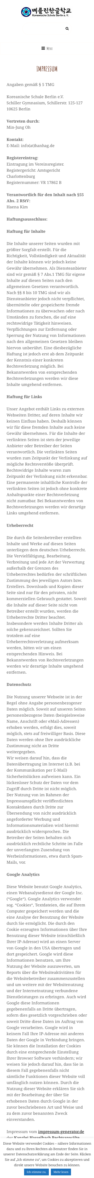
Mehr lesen (60, 1172)
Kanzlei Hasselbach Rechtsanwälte (47, 1137)
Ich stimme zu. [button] (36, 1172)
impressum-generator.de (61, 1131)
